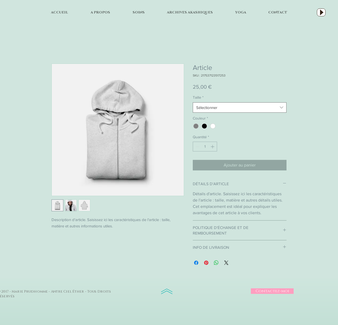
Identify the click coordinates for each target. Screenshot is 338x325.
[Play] (321, 12)
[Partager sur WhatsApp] (216, 263)
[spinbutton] (205, 146)
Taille (198, 97)
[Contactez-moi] (272, 291)
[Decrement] (197, 146)
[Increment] (213, 146)
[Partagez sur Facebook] (196, 263)
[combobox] (240, 107)
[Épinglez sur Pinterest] (206, 263)
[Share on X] (226, 263)
